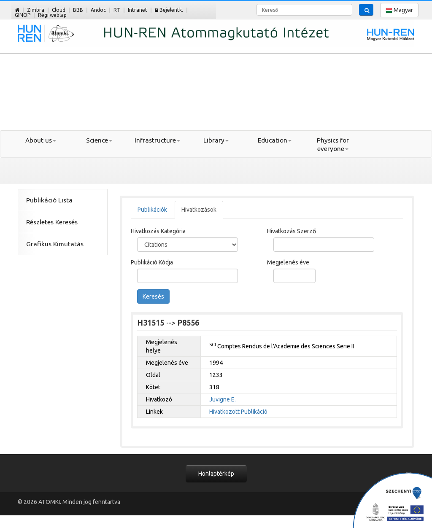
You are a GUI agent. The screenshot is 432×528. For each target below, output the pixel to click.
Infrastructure (157, 140)
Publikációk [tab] (152, 209)
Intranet (137, 10)
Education (275, 140)
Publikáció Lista (49, 200)
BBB (78, 10)
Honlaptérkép (216, 473)
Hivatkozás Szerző (291, 231)
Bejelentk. (169, 10)
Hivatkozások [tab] (198, 209)
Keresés (153, 296)
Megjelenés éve (288, 262)
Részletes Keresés (52, 222)
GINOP (22, 15)
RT (116, 10)
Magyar (399, 10)
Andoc (98, 10)
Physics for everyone (333, 144)
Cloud (58, 10)
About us (40, 140)
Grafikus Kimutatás (55, 244)
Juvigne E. (222, 399)
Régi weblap (52, 15)
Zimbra (35, 10)
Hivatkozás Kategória (158, 231)
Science (99, 140)
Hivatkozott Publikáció (238, 411)
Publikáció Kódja (152, 262)
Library (216, 140)
